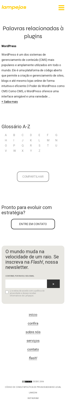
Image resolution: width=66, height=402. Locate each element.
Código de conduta (15, 387)
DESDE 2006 (33, 381)
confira (33, 323)
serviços (33, 341)
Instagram (33, 398)
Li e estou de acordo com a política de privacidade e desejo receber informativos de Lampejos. (24, 293)
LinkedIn (33, 393)
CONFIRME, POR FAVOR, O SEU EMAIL (19, 276)
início (33, 315)
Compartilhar (33, 176)
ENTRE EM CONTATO (33, 224)
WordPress (8, 46)
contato (33, 349)
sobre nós (33, 332)
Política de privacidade (37, 387)
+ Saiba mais (9, 101)
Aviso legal (55, 387)
